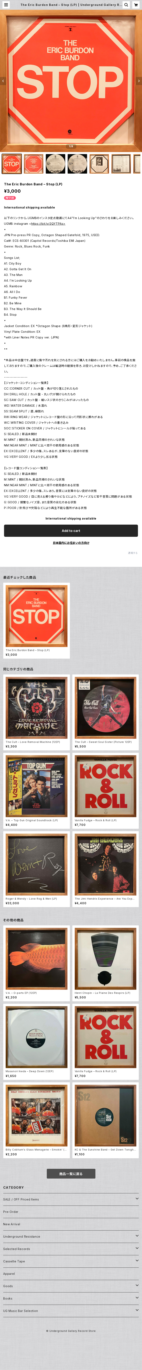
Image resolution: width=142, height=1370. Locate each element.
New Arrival (11, 1224)
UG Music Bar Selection (20, 1311)
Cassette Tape (14, 1261)
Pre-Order (10, 1211)
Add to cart (71, 531)
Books (8, 1298)
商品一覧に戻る (71, 1174)
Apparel (9, 1273)
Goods (8, 1286)
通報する (133, 552)
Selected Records (16, 1249)
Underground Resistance (21, 1236)
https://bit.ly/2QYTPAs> (48, 223)
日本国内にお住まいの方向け (71, 543)
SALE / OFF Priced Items (21, 1199)
